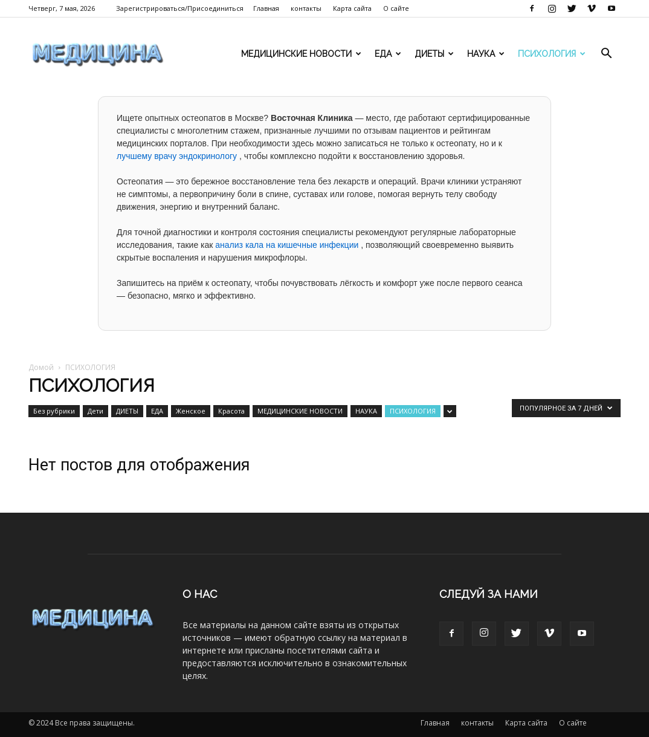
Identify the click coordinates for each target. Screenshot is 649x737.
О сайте (396, 8)
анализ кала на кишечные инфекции (288, 245)
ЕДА (388, 54)
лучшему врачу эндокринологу (178, 156)
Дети (95, 410)
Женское (190, 410)
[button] (606, 54)
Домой (41, 367)
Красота (231, 410)
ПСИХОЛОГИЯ (552, 54)
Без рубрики (54, 410)
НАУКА (486, 54)
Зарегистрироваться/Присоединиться (180, 8)
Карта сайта (352, 8)
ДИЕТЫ (434, 54)
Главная (266, 8)
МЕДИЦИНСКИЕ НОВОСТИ (301, 54)
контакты (306, 8)
